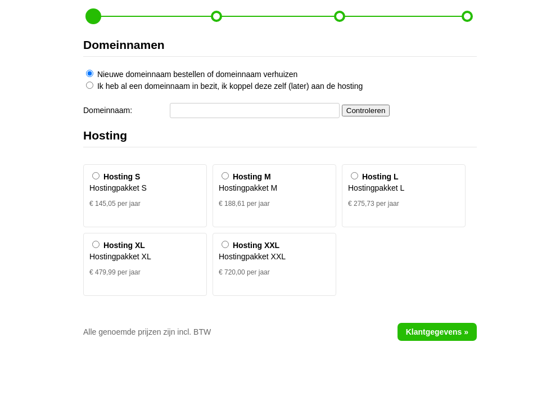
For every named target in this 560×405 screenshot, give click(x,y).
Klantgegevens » (437, 331)
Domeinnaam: (107, 110)
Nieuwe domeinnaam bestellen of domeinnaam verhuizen (191, 74)
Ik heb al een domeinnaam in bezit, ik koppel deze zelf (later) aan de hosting (224, 86)
